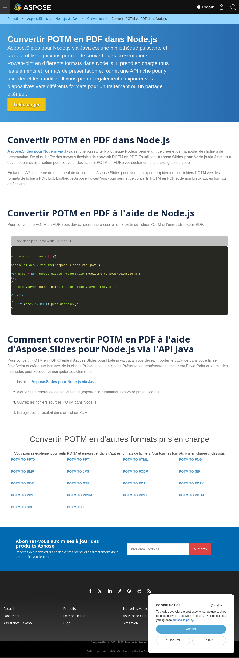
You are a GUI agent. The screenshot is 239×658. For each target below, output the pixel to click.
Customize (173, 640)
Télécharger (26, 104)
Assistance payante (18, 623)
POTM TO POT (134, 483)
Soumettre (200, 549)
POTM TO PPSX (135, 495)
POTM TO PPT (78, 459)
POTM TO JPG (78, 471)
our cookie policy (182, 620)
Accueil (9, 608)
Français (205, 7)
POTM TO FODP (135, 471)
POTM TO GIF (189, 471)
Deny (209, 640)
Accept (191, 629)
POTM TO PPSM (79, 495)
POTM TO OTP (78, 483)
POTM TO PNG (190, 459)
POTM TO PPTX (23, 459)
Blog (66, 623)
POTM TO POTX (191, 483)
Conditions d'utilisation (130, 651)
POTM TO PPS (22, 495)
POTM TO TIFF (78, 507)
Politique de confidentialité (101, 651)
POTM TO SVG (22, 507)
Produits (69, 608)
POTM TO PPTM (191, 495)
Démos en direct (76, 615)
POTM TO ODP (22, 483)
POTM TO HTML (135, 459)
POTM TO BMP (22, 471)
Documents (12, 615)
